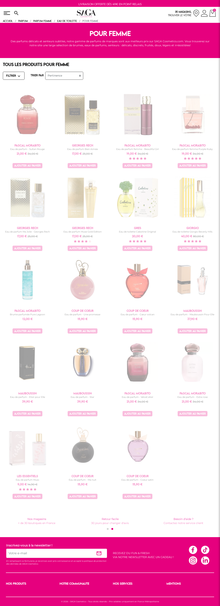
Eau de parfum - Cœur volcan (137, 314)
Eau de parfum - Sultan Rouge (27, 149)
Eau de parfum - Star (82, 397)
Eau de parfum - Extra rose (192, 397)
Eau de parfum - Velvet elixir (137, 397)
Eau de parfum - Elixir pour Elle (27, 397)
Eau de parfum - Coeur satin (137, 479)
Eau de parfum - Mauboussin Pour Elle (192, 314)
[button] (107, 529)
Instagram (192, 560)
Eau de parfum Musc (27, 479)
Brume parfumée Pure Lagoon (27, 314)
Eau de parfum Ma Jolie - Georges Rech (27, 231)
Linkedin (205, 560)
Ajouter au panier (27, 166)
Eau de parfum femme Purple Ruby (192, 149)
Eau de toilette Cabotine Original (137, 231)
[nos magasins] (183, 13)
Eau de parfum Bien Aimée (82, 149)
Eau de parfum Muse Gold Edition (82, 231)
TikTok (205, 549)
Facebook (192, 549)
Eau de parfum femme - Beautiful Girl (137, 149)
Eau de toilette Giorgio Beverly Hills (192, 231)
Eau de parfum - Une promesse (82, 314)
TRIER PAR (37, 75)
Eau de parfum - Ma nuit (82, 479)
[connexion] (204, 14)
